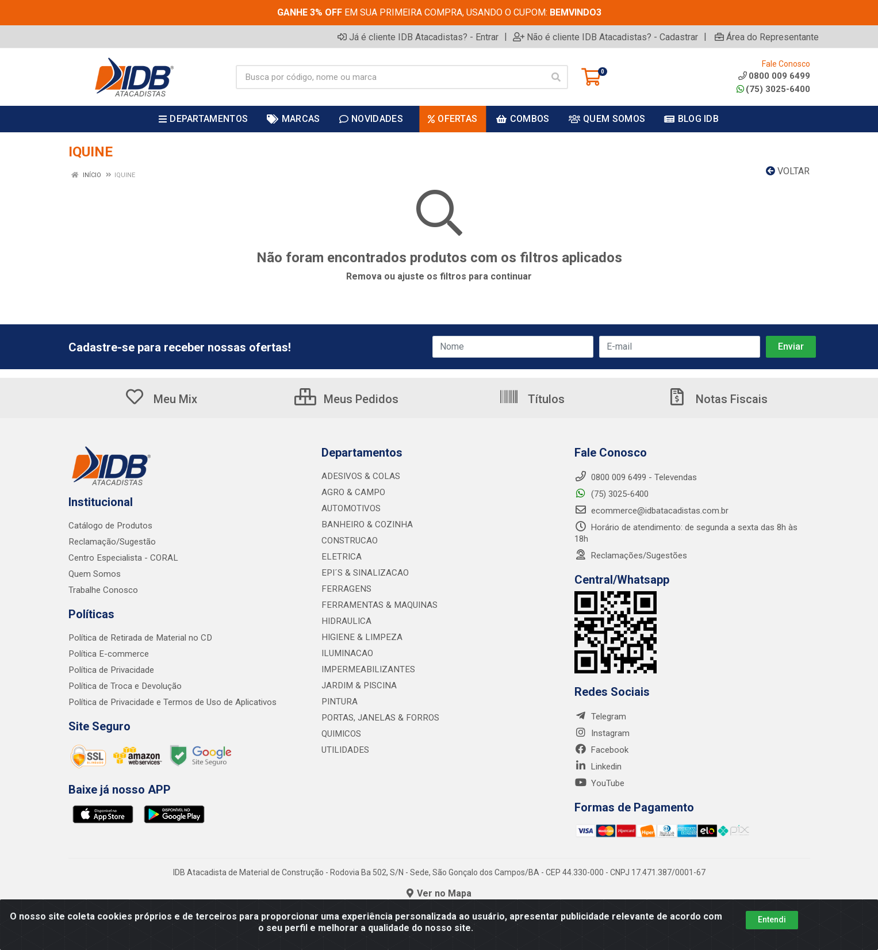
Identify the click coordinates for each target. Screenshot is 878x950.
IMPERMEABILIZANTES (365, 669)
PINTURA (338, 701)
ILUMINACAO (346, 653)
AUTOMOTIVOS (350, 508)
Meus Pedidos (346, 399)
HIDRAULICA (345, 621)
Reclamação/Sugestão (111, 542)
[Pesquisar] (556, 77)
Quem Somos (94, 574)
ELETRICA (340, 556)
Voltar (788, 171)
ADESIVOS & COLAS (359, 476)
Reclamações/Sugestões (630, 555)
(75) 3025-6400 (773, 89)
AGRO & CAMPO (352, 492)
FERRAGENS (344, 589)
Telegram (600, 716)
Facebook (601, 750)
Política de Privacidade (110, 670)
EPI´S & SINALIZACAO (364, 573)
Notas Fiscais (717, 399)
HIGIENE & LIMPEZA (359, 637)
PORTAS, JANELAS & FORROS (378, 717)
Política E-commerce (108, 654)
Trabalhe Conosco (103, 590)
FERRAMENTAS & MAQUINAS (376, 605)
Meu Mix (160, 399)
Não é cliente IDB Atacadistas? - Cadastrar (605, 36)
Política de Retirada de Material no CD (139, 638)
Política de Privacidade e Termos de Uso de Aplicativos (171, 702)
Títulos (532, 399)
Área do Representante (767, 36)
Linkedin (598, 766)
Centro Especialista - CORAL (122, 558)
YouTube (599, 783)
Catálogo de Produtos (110, 525)
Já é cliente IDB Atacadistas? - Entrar (418, 36)
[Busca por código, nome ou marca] (390, 77)
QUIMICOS (341, 734)
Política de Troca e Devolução (124, 686)
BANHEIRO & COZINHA (365, 524)
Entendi (772, 919)
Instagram (602, 733)
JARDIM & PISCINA (357, 685)
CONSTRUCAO (349, 540)
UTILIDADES (344, 750)
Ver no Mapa (439, 893)
